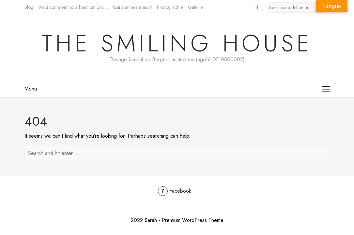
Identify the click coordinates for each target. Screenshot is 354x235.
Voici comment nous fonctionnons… (73, 7)
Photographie (170, 7)
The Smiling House (177, 43)
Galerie (195, 7)
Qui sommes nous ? (132, 7)
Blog (28, 7)
